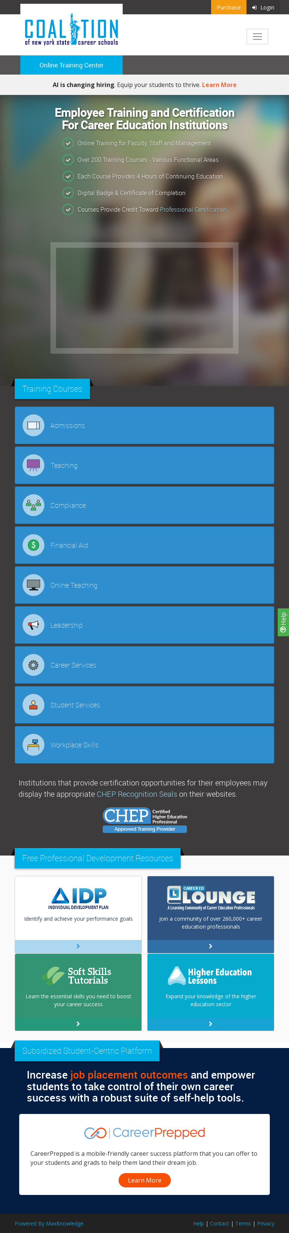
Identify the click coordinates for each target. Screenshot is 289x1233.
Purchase (229, 7)
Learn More (219, 85)
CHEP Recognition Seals (137, 794)
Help (283, 622)
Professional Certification (193, 209)
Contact (219, 1223)
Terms (243, 1223)
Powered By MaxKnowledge (49, 1223)
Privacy (265, 1223)
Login (263, 7)
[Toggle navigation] (257, 36)
